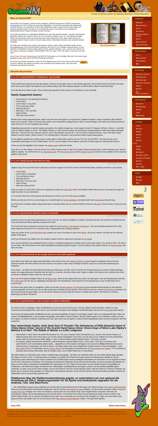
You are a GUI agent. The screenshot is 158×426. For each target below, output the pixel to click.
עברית (135, 143)
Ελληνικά (139, 129)
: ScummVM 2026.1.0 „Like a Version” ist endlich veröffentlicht (40, 301)
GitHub (138, 86)
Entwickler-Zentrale (142, 74)
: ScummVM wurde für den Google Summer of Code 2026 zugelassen (43, 254)
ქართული (140, 152)
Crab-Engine (19, 281)
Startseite (139, 22)
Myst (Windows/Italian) (108, 45)
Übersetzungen (141, 80)
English (138, 132)
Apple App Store (77, 389)
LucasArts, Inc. (12, 414)
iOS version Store (67, 152)
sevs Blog (109, 310)
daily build (68, 190)
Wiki (137, 64)
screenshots (99, 200)
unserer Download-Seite (116, 387)
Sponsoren (139, 104)
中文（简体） (141, 167)
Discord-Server (32, 56)
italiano (138, 149)
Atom (13, 405)
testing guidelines (70, 200)
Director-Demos (141, 42)
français (139, 140)
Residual (139, 180)
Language (138, 122)
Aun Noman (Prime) (53, 348)
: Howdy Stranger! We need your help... (31, 161)
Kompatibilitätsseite (16, 47)
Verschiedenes (140, 100)
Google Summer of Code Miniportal (73, 287)
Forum (138, 28)
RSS (18, 405)
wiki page (97, 204)
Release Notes (33, 387)
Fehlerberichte (141, 77)
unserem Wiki (16, 283)
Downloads (140, 31)
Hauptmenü (139, 19)
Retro (138, 183)
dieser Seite (52, 279)
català (138, 126)
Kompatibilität (140, 61)
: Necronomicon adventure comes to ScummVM (34, 213)
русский (139, 161)
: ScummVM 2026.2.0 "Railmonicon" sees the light (35, 77)
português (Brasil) (142, 155)
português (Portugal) (143, 158)
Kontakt (138, 110)
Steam (83, 233)
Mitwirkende (140, 115)
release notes (53, 145)
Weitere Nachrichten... (118, 405)
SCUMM (139, 177)
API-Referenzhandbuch (142, 92)
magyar (138, 146)
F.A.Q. (138, 55)
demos (75, 196)
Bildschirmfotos (141, 25)
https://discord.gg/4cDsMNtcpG (68, 399)
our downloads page (48, 152)
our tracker (88, 239)
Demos (138, 39)
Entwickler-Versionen (143, 83)
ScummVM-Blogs (142, 45)
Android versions (87, 152)
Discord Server (116, 245)
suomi (138, 137)
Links (138, 112)
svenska (139, 164)
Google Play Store (18, 392)
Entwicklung (139, 70)
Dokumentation (140, 51)
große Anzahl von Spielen (101, 348)
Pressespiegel (141, 107)
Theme (137, 173)
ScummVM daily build (38, 233)
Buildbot (139, 89)
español (138, 134)
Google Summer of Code (79, 261)
